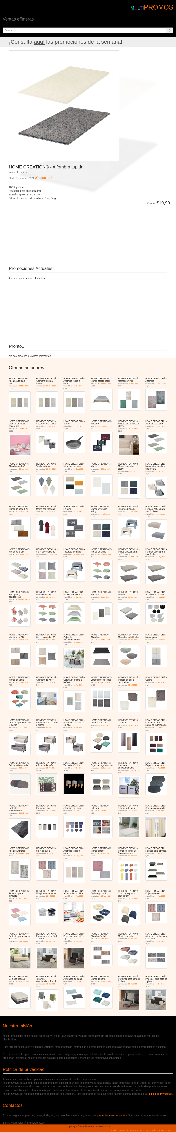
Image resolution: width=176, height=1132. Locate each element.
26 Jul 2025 (132, 383)
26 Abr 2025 (105, 383)
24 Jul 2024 (78, 597)
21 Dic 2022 (78, 426)
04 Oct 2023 (132, 471)
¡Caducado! (43, 178)
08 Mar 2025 (78, 642)
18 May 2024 (133, 557)
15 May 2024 (23, 599)
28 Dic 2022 (105, 426)
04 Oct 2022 (23, 941)
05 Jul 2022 (132, 856)
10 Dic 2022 (23, 981)
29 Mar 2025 (23, 683)
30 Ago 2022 (160, 896)
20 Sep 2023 (51, 469)
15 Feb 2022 (51, 811)
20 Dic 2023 (23, 512)
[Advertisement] (50, 233)
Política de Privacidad (159, 1093)
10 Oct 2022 (160, 941)
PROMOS (158, 7)
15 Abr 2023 (160, 426)
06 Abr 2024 (105, 554)
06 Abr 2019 (23, 429)
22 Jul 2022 (50, 896)
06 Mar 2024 (78, 554)
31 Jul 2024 (105, 597)
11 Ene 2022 (105, 768)
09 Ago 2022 (78, 896)
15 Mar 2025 (160, 640)
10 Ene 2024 (133, 512)
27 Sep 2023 (51, 386)
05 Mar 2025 (133, 640)
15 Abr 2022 (50, 426)
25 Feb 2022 (78, 811)
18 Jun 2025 (105, 683)
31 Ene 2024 (160, 514)
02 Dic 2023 (160, 471)
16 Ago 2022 (105, 896)
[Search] (169, 30)
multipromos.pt (119, 1130)
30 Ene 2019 (23, 768)
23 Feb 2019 (51, 768)
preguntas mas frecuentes (112, 1115)
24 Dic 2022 (78, 981)
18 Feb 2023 (133, 429)
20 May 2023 (23, 386)
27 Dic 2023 (78, 386)
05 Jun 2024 (50, 597)
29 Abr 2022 (160, 811)
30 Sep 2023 (105, 469)
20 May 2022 (78, 856)
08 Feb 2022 (133, 770)
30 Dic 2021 (78, 768)
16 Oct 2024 (132, 597)
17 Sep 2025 (160, 383)
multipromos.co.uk (160, 1130)
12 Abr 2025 (50, 683)
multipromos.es (139, 1130)
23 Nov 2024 (160, 597)
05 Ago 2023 (23, 469)
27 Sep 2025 (160, 728)
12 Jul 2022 (160, 853)
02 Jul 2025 (132, 685)
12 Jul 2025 (105, 725)
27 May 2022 (105, 853)
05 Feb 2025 (23, 640)
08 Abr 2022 (105, 811)
